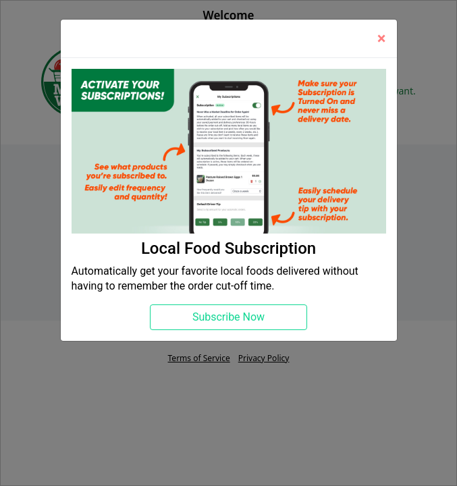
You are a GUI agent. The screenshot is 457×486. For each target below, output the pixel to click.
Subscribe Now (228, 316)
